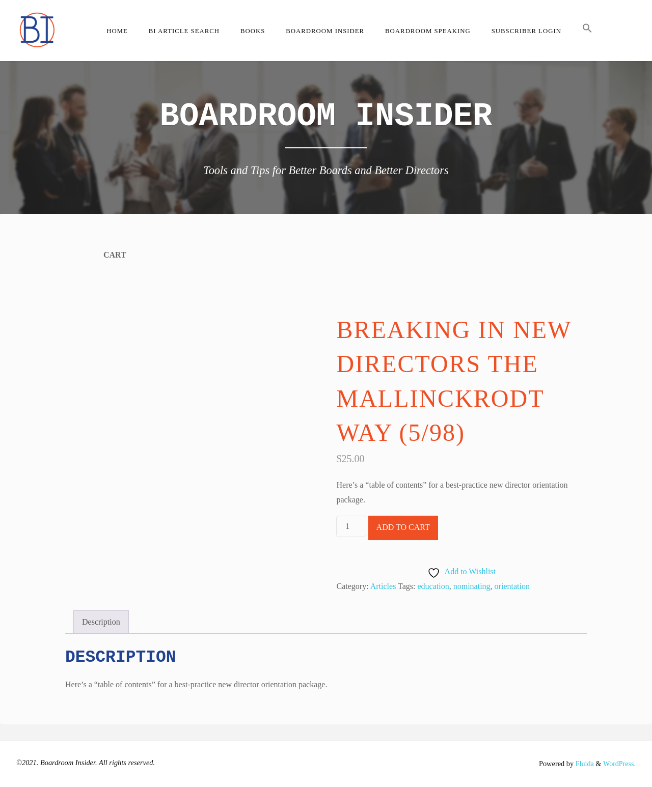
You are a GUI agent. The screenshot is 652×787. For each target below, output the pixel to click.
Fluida (583, 764)
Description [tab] (101, 621)
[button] (587, 30)
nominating (472, 586)
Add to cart (403, 527)
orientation (512, 586)
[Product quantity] (351, 526)
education (433, 586)
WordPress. (619, 764)
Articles (383, 586)
